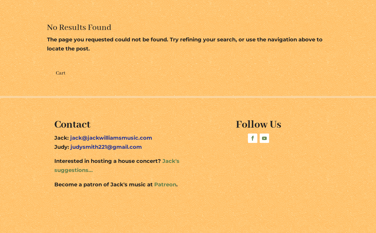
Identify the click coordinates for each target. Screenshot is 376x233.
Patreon (165, 184)
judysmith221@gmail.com (106, 147)
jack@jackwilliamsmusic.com (111, 138)
